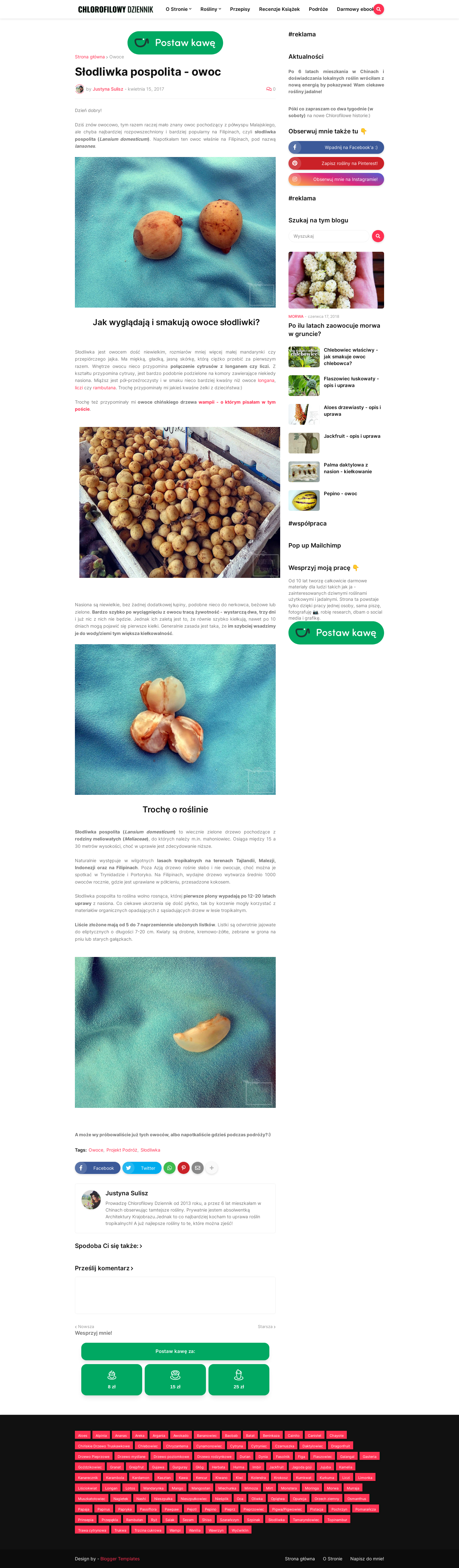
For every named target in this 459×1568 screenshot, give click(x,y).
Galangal (347, 1456)
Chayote (337, 1435)
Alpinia (101, 1435)
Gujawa (158, 1467)
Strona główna (90, 57)
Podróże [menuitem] (318, 9)
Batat (250, 1435)
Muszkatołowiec (91, 1499)
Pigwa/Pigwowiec (287, 1509)
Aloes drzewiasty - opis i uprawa (352, 410)
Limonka (365, 1477)
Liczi (346, 1477)
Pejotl (192, 1509)
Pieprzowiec (254, 1509)
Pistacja (316, 1509)
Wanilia (194, 1530)
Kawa (183, 1477)
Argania (159, 1435)
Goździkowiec (90, 1467)
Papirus (104, 1509)
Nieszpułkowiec (194, 1499)
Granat (115, 1467)
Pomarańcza (365, 1509)
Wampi (175, 1530)
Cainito (294, 1435)
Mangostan (201, 1488)
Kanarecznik (88, 1477)
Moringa (312, 1488)
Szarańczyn (229, 1520)
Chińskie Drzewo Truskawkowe (104, 1446)
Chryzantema (177, 1446)
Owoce (116, 57)
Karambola (115, 1477)
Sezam (188, 1520)
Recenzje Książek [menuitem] (279, 9)
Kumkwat (303, 1477)
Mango (177, 1488)
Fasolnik (283, 1456)
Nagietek (120, 1499)
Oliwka (257, 1499)
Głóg (200, 1467)
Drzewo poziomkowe (171, 1456)
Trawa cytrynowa (92, 1530)
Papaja (83, 1509)
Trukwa (120, 1530)
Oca (240, 1499)
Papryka (125, 1509)
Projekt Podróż (121, 1150)
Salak (169, 1520)
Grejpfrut (136, 1467)
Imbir (256, 1467)
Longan (111, 1488)
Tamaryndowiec (306, 1520)
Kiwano (221, 1477)
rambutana (104, 387)
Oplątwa (278, 1499)
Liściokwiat (87, 1488)
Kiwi (239, 1477)
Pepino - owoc (340, 493)
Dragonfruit (340, 1446)
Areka (139, 1435)
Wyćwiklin (240, 1530)
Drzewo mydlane (131, 1456)
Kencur (201, 1477)
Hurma (238, 1467)
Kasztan (164, 1477)
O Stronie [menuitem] (177, 9)
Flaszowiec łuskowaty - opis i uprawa (351, 382)
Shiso (207, 1520)
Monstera (289, 1488)
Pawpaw (172, 1509)
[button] (378, 9)
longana (266, 380)
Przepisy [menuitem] (240, 9)
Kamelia (345, 1467)
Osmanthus (356, 1499)
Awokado (181, 1435)
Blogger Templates (120, 1558)
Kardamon (140, 1477)
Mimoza (251, 1488)
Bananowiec (207, 1435)
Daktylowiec (312, 1446)
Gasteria (369, 1456)
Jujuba (325, 1467)
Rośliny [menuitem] (208, 9)
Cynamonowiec (209, 1446)
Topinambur (337, 1520)
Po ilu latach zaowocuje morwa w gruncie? (334, 330)
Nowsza (86, 1326)
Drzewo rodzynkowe (214, 1456)
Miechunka (227, 1488)
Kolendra (258, 1477)
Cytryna (236, 1446)
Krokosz (281, 1477)
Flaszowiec (322, 1456)
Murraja (353, 1488)
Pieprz (230, 1509)
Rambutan (134, 1520)
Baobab (231, 1435)
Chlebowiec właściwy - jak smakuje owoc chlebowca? (351, 356)
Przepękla (110, 1520)
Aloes (82, 1435)
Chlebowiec (148, 1446)
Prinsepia (85, 1520)
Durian (245, 1456)
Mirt (269, 1488)
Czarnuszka (284, 1446)
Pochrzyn (339, 1509)
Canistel (314, 1435)
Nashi (141, 1499)
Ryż (154, 1520)
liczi (79, 387)
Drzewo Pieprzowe (93, 1456)
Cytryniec (259, 1446)
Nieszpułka (163, 1499)
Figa (301, 1456)
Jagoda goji (302, 1467)
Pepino (210, 1509)
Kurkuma (327, 1477)
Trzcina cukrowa (148, 1530)
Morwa (333, 1488)
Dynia (263, 1456)
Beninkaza (271, 1435)
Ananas (121, 1435)
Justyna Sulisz (127, 1193)
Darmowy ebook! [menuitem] (356, 9)
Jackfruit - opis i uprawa (352, 436)
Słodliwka (150, 1150)
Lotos (130, 1488)
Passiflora (148, 1509)
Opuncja (299, 1499)
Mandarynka (153, 1488)
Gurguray (179, 1467)
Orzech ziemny (327, 1499)
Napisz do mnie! (367, 1558)
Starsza (265, 1326)
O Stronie (332, 1558)
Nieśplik (222, 1499)
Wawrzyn (216, 1530)
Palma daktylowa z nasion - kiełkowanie (348, 468)
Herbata (218, 1467)
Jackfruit (276, 1467)
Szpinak (253, 1520)
